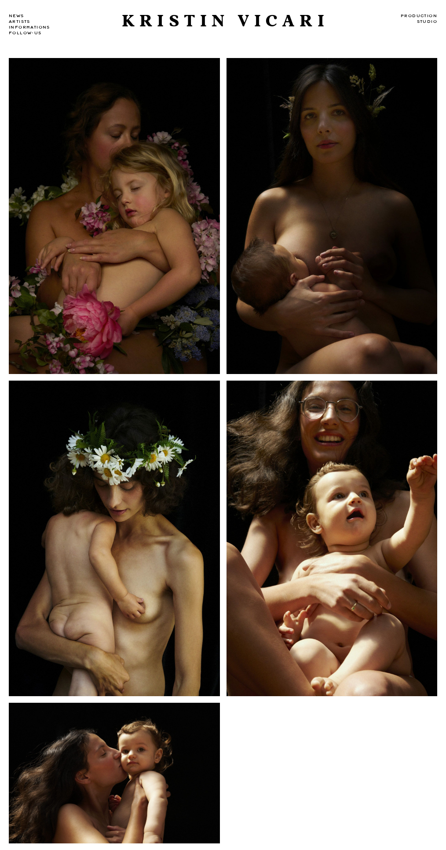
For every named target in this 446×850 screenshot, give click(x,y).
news (16, 16)
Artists (19, 21)
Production (419, 16)
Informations (29, 27)
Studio (427, 21)
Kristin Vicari (225, 21)
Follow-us (25, 33)
